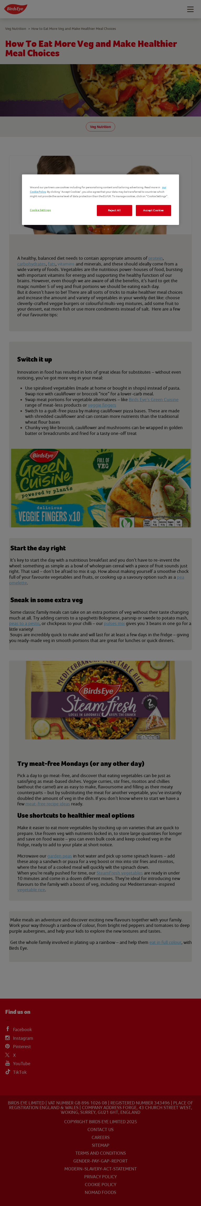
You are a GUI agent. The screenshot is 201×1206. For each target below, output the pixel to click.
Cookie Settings (40, 210)
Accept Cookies (153, 210)
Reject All (114, 210)
